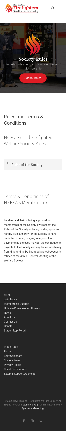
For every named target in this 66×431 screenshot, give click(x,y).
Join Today (10, 299)
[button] (59, 8)
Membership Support (16, 303)
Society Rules (12, 360)
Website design (31, 404)
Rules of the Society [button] (24, 164)
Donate (8, 326)
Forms (8, 351)
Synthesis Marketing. (33, 408)
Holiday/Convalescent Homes (22, 308)
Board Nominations (15, 369)
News (7, 312)
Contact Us (10, 321)
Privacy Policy (12, 364)
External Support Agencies (19, 373)
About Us (9, 317)
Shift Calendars (13, 356)
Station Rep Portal (15, 330)
